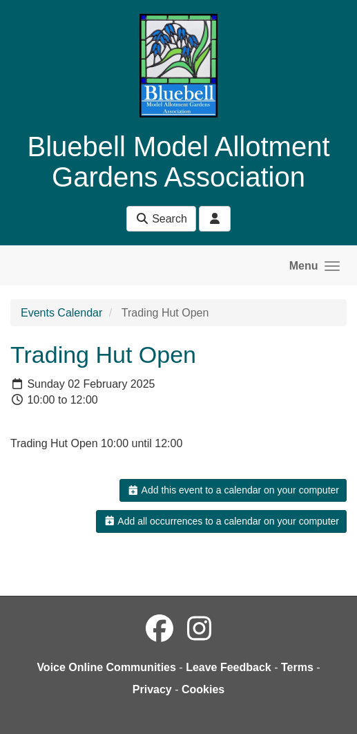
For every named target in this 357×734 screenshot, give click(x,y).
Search (161, 219)
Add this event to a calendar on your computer (233, 490)
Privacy (152, 689)
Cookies (203, 689)
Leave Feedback (228, 667)
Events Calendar (61, 313)
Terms (297, 667)
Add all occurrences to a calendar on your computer (221, 521)
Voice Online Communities (106, 667)
